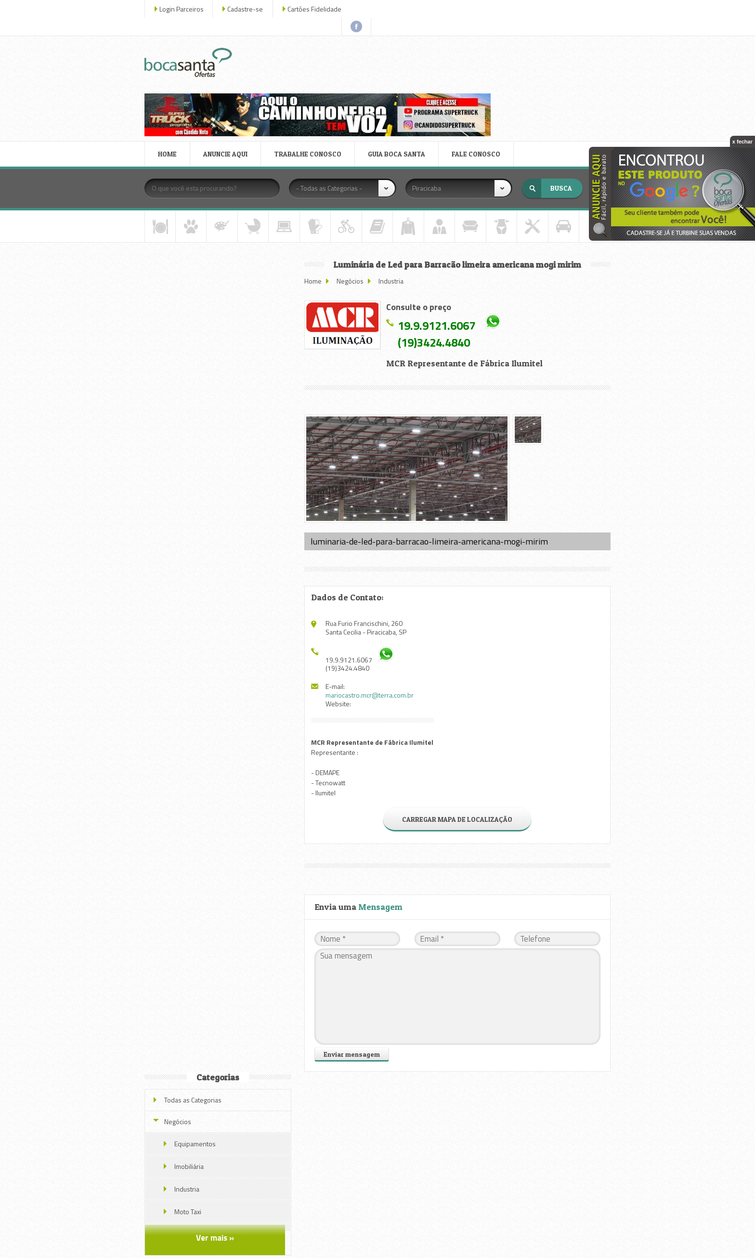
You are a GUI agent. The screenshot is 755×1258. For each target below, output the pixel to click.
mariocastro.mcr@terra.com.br (372, 622)
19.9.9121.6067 (439, 254)
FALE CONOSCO (478, 83)
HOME (169, 83)
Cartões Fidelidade (316, 9)
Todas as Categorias (194, 216)
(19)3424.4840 (436, 272)
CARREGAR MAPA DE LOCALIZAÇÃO (458, 746)
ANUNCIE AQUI (227, 83)
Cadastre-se (247, 9)
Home (315, 210)
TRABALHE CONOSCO (309, 83)
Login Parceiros (183, 9)
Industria (393, 210)
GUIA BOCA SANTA (398, 83)
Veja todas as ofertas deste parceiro (219, 681)
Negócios (352, 210)
